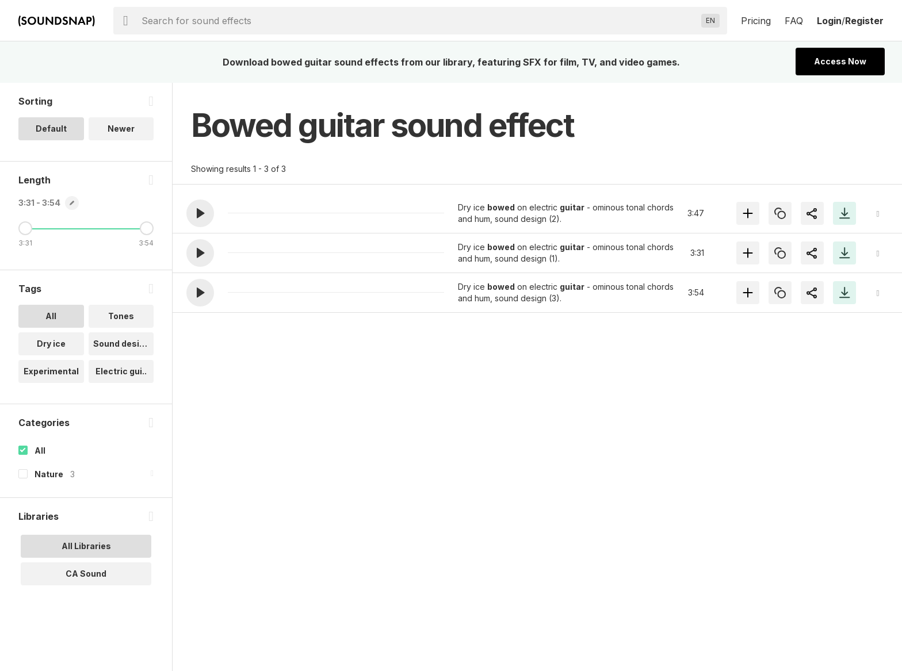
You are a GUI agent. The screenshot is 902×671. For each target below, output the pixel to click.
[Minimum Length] (25, 228)
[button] (200, 213)
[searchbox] (419, 21)
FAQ (794, 20)
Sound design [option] (121, 343)
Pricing (756, 20)
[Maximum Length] (147, 228)
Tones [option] (121, 316)
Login (829, 20)
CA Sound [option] (86, 573)
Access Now (840, 61)
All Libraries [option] (86, 546)
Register (864, 20)
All (40, 450)
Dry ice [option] (51, 343)
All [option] (50, 316)
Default (51, 128)
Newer (121, 128)
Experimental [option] (51, 371)
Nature (49, 474)
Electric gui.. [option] (121, 371)
